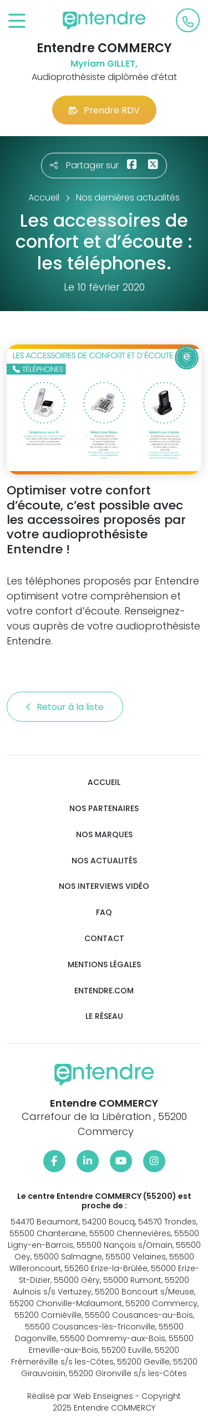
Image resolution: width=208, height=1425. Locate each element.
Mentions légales (104, 964)
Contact (104, 938)
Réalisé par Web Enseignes (80, 1396)
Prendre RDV (104, 110)
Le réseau (104, 1016)
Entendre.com (104, 991)
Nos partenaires (104, 808)
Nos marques (104, 834)
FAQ (104, 912)
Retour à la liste (65, 707)
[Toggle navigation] (17, 21)
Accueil (104, 782)
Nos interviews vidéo (104, 886)
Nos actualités (104, 861)
